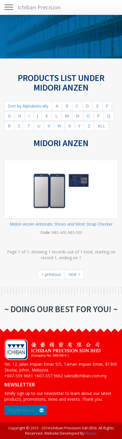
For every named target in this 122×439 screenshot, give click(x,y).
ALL (101, 126)
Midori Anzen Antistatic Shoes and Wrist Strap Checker (61, 224)
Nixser (91, 433)
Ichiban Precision (39, 7)
